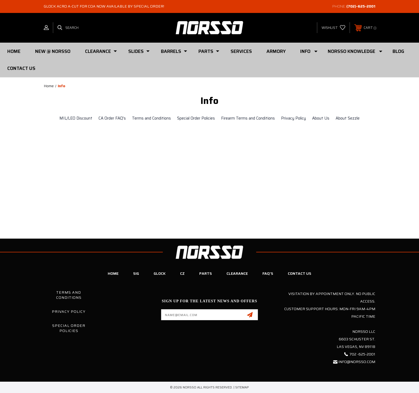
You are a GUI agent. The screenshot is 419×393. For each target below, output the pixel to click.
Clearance (101, 51)
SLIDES (139, 51)
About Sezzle (348, 118)
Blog (398, 51)
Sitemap (242, 387)
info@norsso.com (356, 362)
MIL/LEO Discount (75, 118)
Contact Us (21, 68)
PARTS (208, 51)
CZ (182, 273)
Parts (205, 273)
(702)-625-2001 (360, 6)
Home (14, 51)
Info (308, 51)
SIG (136, 273)
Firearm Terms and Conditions (248, 118)
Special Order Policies (196, 118)
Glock (159, 273)
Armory (276, 51)
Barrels (174, 51)
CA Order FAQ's (112, 118)
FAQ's (267, 273)
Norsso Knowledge (355, 51)
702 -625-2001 (362, 354)
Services (241, 51)
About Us (320, 118)
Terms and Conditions (151, 118)
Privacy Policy (293, 118)
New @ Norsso (52, 51)
